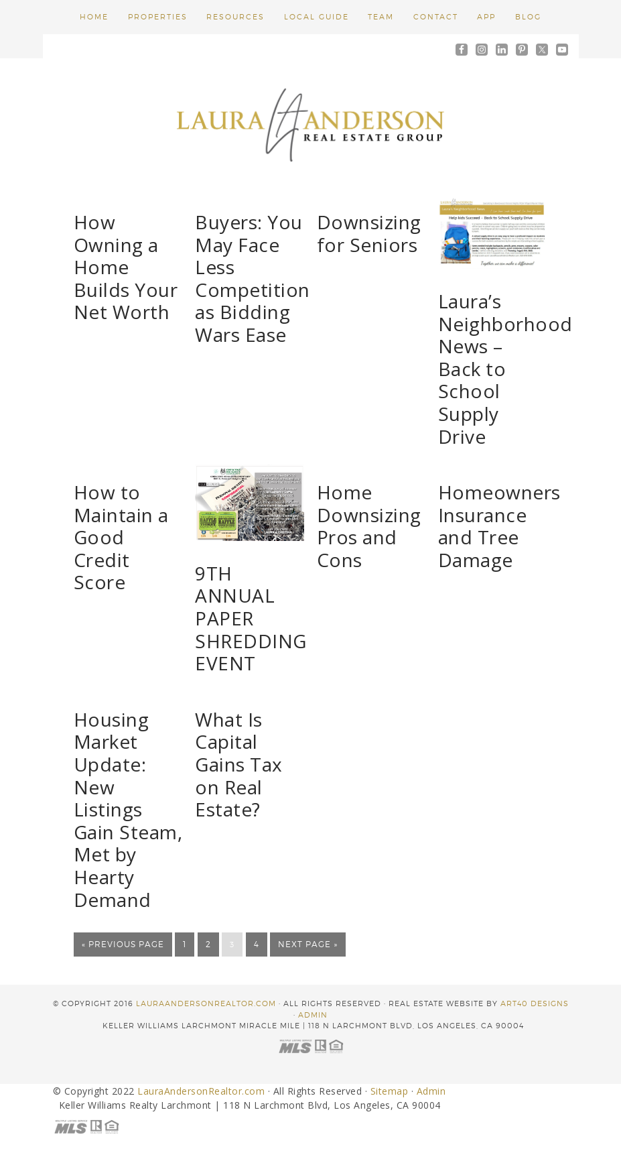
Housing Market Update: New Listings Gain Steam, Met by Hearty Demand (128, 809)
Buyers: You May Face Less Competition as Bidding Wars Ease (252, 278)
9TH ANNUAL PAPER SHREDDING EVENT (251, 618)
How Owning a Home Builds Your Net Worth (126, 266)
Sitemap (389, 1089)
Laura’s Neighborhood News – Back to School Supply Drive (505, 368)
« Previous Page (123, 944)
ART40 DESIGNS (534, 1002)
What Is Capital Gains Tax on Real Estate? (239, 764)
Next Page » (308, 944)
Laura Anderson (311, 123)
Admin (313, 1013)
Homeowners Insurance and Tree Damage (499, 525)
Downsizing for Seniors (369, 233)
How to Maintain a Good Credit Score (121, 537)
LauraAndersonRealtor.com (206, 1002)
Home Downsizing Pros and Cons (369, 525)
